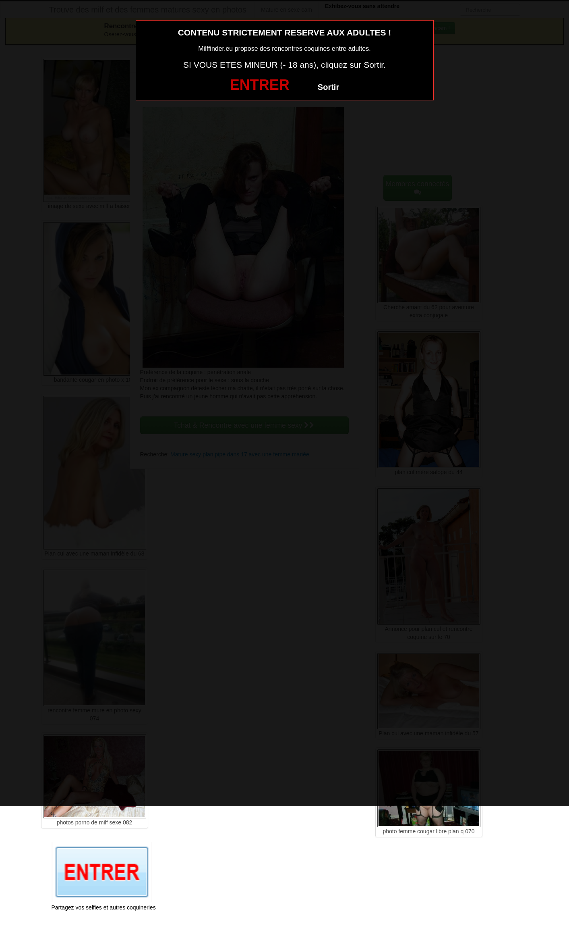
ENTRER (260, 85)
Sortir (328, 87)
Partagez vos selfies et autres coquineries (104, 907)
